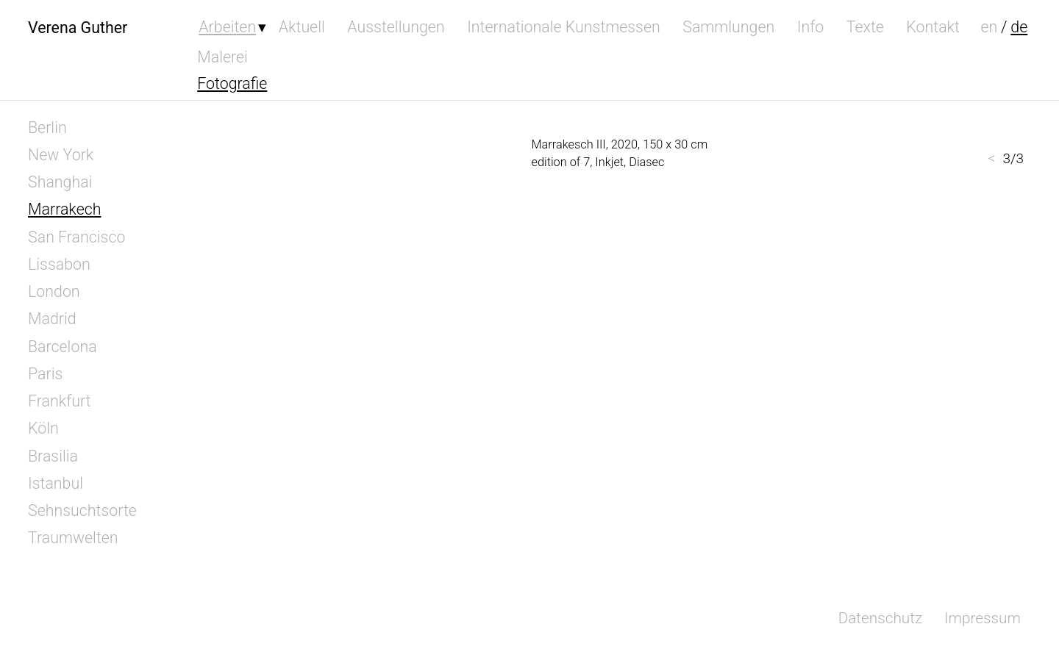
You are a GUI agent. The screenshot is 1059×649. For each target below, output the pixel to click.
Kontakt (933, 27)
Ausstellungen (395, 27)
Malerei (222, 57)
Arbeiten (227, 27)
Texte (865, 27)
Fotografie (232, 83)
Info (810, 27)
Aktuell (302, 27)
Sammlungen (728, 27)
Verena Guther (77, 27)
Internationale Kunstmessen (563, 27)
